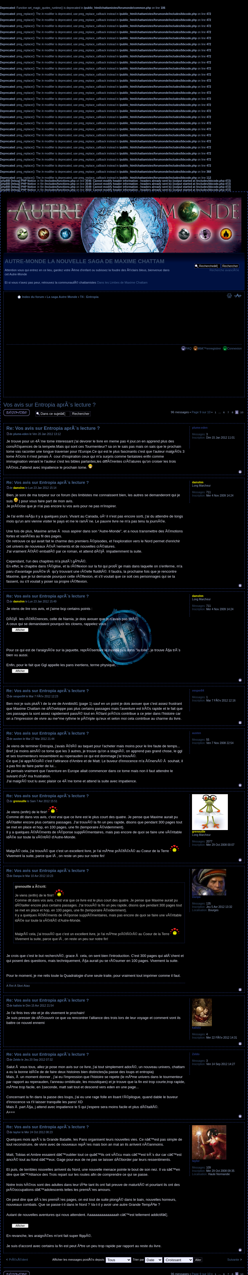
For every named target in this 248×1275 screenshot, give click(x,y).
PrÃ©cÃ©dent (18, 1259)
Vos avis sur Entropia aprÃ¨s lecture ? (49, 405)
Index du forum (33, 296)
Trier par (147, 1259)
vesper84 (19, 696)
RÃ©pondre (16, 412)
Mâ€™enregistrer (209, 348)
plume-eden (21, 434)
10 (241, 412)
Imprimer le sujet (229, 295)
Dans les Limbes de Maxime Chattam (122, 282)
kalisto (17, 1005)
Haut (240, 471)
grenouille (19, 801)
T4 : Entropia (89, 296)
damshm (19, 487)
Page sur (201, 412)
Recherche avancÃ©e (224, 270)
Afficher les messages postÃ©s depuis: (91, 1259)
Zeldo (17, 1059)
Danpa (17, 875)
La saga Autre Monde (62, 296)
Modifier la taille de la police (238, 295)
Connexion (234, 348)
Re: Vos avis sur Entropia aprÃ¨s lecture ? (53, 428)
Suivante (233, 1259)
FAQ (188, 348)
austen (17, 738)
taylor (17, 1132)
